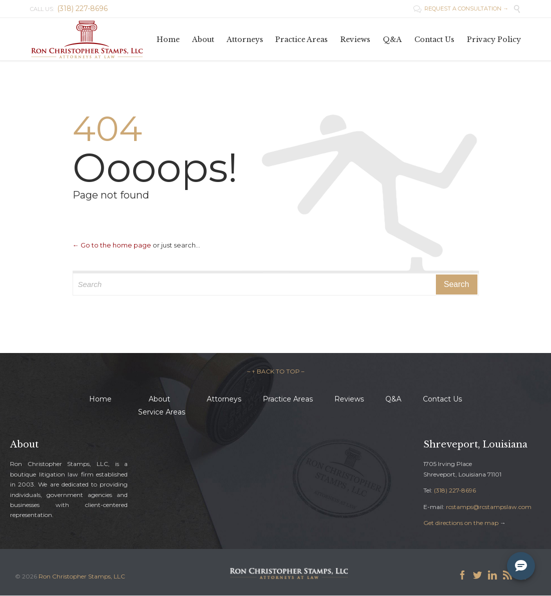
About (159, 399)
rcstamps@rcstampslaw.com (488, 506)
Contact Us (442, 399)
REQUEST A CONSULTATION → (460, 8)
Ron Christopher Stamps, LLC (82, 576)
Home (100, 399)
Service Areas (161, 412)
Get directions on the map (460, 522)
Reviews (349, 399)
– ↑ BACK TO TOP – (275, 371)
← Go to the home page (112, 245)
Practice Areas (288, 399)
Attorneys (224, 399)
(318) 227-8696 (455, 490)
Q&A (393, 399)
